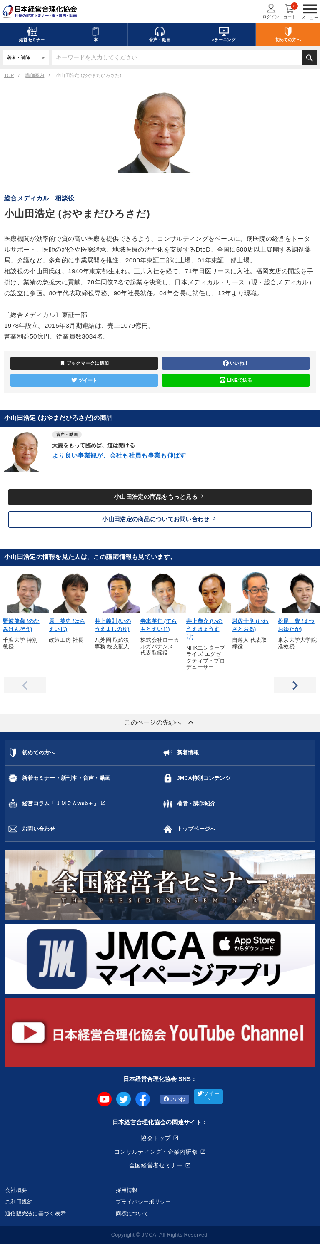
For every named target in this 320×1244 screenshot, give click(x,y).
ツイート (84, 380)
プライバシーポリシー (143, 1202)
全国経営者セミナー (156, 1165)
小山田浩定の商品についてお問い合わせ (160, 518)
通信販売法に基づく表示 (35, 1213)
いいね (175, 1099)
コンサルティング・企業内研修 (156, 1151)
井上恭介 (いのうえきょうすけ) (204, 629)
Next (295, 685)
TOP (9, 75)
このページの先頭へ (160, 722)
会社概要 (16, 1190)
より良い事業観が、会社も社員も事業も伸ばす (119, 455)
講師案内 (34, 75)
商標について (132, 1213)
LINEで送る (236, 380)
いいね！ (236, 363)
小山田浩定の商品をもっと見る (160, 496)
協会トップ (155, 1138)
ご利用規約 (18, 1202)
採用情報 (127, 1190)
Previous (25, 685)
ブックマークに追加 (84, 363)
